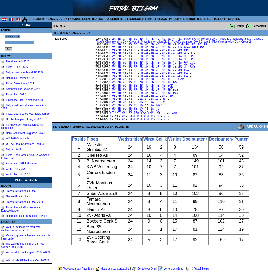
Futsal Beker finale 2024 (19, 83)
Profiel (240, 26)
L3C (143, 113)
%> (12, 36)
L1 (110, 113)
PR (202, 47)
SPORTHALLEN (213, 19)
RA (187, 44)
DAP (181, 44)
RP (205, 44)
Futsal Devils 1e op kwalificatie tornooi (27, 113)
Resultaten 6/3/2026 (17, 61)
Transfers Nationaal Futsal (21, 191)
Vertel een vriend (173, 268)
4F (174, 38)
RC (199, 44)
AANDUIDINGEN (80, 19)
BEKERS (97, 19)
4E (169, 38)
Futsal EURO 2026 (16, 67)
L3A (130, 113)
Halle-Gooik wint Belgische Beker (25, 133)
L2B (123, 113)
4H (186, 53)
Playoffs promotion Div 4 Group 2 (231, 41)
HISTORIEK (233, 19)
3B (130, 38)
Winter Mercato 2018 (17, 174)
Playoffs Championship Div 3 (201, 38)
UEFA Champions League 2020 (24, 119)
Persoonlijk (260, 26)
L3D (150, 113)
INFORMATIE (177, 19)
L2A (116, 113)
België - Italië (13, 149)
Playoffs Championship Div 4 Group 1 (242, 38)
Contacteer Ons (146, 268)
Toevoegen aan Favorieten (78, 268)
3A (124, 38)
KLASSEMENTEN (57, 19)
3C (136, 38)
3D (141, 38)
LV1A (166, 113)
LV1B (174, 113)
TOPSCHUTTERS (116, 19)
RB (193, 44)
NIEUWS (162, 19)
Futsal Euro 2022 (15, 94)
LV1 (165, 116)
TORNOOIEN (136, 19)
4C (158, 38)
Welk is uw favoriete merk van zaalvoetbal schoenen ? (20, 229)
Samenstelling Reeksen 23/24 (23, 89)
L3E (158, 113)
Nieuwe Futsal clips (16, 196)
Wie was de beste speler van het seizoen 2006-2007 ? (22, 245)
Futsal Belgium (202, 268)
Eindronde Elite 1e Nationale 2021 (25, 99)
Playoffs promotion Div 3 (155, 41)
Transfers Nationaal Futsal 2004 (24, 202)
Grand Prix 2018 (15, 168)
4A (146, 38)
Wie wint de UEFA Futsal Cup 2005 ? (27, 260)
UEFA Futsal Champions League (24, 144)
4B (152, 38)
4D (163, 38)
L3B (136, 113)
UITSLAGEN (36, 19)
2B (119, 38)
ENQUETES (194, 19)
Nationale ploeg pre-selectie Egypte (26, 215)
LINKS (150, 19)
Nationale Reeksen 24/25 (20, 78)
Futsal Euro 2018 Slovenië (21, 163)
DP (180, 47)
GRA (187, 47)
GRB (195, 47)
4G (180, 38)
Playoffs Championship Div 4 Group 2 (117, 41)
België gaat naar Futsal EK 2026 (24, 72)
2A (113, 38)
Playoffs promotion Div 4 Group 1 (191, 41)
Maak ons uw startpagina (114, 268)
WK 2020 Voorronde (17, 138)
